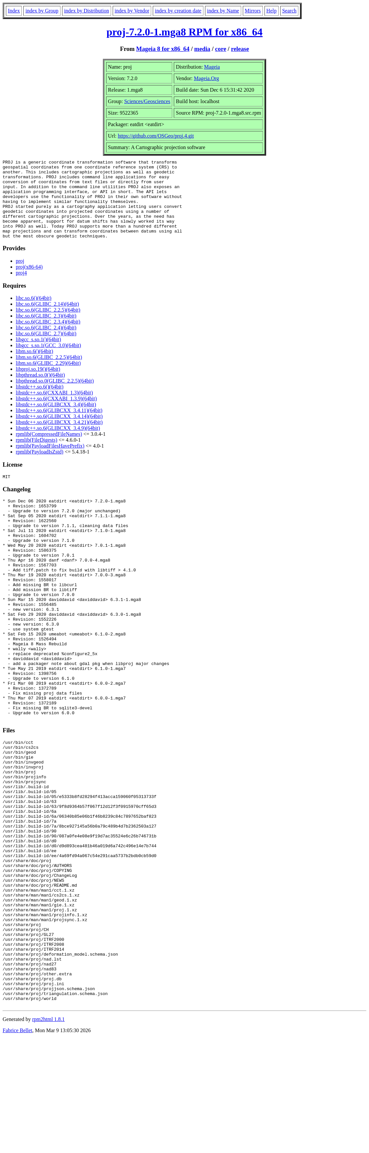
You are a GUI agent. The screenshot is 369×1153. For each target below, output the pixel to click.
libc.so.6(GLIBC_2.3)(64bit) (46, 331)
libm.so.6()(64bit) (34, 367)
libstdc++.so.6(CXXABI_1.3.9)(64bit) (56, 414)
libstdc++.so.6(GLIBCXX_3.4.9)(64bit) (58, 444)
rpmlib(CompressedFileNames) (49, 450)
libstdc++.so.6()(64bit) (39, 402)
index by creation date (178, 10)
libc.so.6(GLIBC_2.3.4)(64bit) (48, 337)
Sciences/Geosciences (147, 101)
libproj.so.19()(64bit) (38, 385)
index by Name (223, 10)
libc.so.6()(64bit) (33, 314)
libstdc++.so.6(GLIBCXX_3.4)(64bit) (56, 420)
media (202, 48)
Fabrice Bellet (17, 1144)
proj (20, 276)
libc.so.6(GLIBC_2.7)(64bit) (46, 349)
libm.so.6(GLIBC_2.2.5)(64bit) (49, 373)
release (240, 48)
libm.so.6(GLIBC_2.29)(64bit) (48, 379)
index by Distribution (86, 10)
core (220, 48)
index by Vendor (132, 10)
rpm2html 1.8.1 (48, 1133)
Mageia (212, 67)
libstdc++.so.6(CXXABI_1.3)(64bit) (54, 408)
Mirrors (253, 10)
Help (271, 10)
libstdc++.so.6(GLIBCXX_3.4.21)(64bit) (59, 438)
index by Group (41, 10)
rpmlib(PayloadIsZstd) (39, 467)
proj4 (21, 288)
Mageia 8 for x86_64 (162, 48)
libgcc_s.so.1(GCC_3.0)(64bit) (48, 361)
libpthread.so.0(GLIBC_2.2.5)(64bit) (55, 396)
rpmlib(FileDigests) (36, 455)
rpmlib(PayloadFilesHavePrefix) (50, 461)
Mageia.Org (206, 78)
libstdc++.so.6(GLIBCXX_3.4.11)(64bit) (59, 426)
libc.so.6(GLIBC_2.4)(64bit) (46, 343)
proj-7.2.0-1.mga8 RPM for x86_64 (184, 32)
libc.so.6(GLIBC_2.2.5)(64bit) (48, 325)
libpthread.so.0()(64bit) (40, 390)
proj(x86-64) (29, 282)
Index (14, 10)
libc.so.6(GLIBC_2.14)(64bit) (47, 319)
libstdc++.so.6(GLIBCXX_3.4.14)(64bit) (59, 432)
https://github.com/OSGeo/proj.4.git (156, 136)
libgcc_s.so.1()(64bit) (38, 355)
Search (289, 10)
